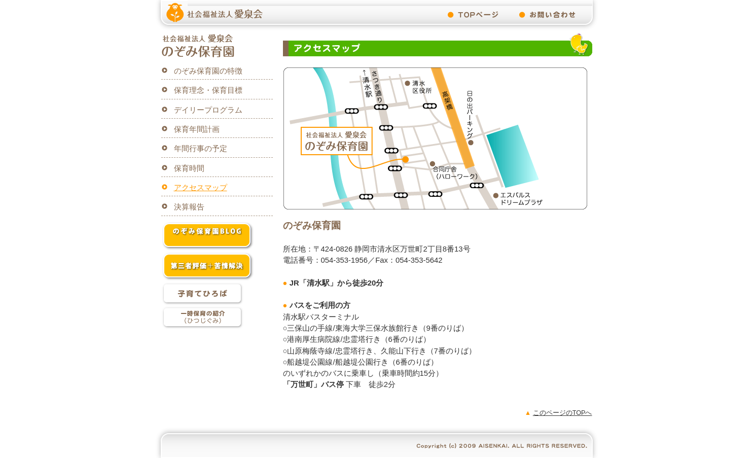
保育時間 (189, 168)
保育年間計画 (197, 129)
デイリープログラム (208, 110)
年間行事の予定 (200, 149)
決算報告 (189, 207)
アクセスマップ (200, 188)
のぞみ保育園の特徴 (208, 71)
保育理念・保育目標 (208, 90)
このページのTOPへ (562, 412)
